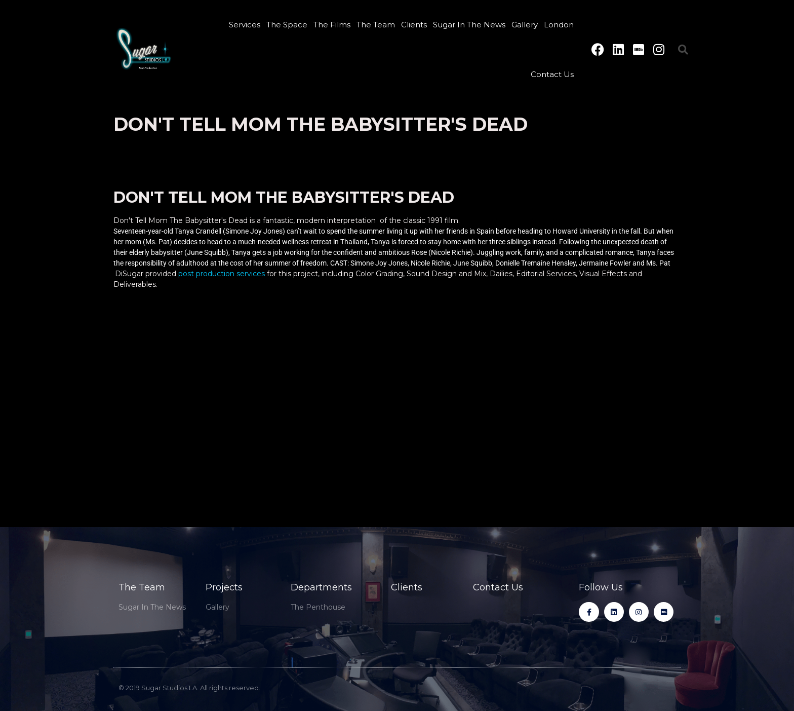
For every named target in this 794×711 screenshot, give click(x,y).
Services (244, 24)
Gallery (524, 24)
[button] (683, 50)
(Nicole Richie (449, 252)
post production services (221, 273)
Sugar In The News (469, 24)
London (559, 24)
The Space (286, 24)
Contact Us (552, 74)
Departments (321, 587)
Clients (414, 24)
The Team (375, 24)
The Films (331, 24)
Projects (224, 587)
